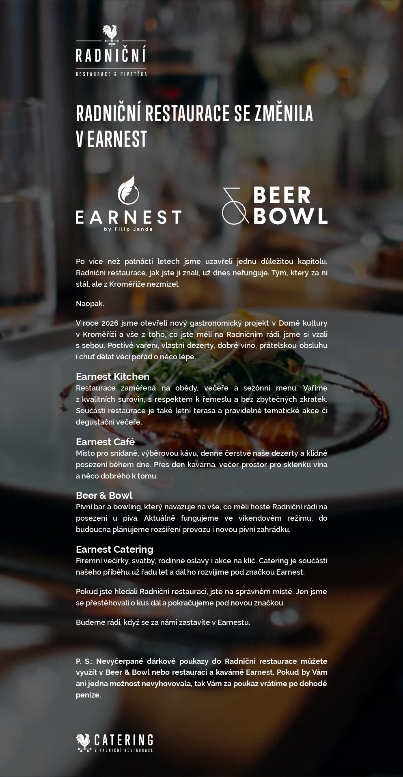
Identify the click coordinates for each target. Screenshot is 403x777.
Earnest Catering (114, 549)
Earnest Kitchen (113, 376)
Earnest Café (105, 442)
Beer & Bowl (104, 495)
